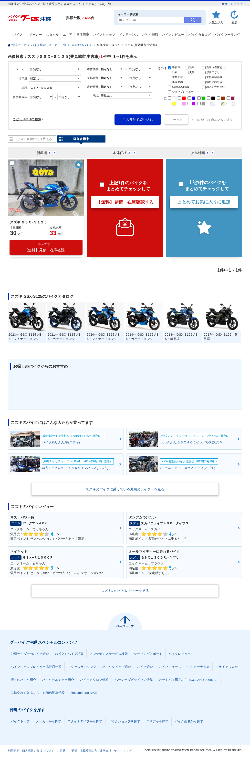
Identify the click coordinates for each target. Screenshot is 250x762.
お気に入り (216, 22)
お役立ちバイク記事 (69, 654)
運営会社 (105, 750)
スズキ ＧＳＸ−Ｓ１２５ (28, 222)
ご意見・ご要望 (67, 750)
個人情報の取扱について (38, 750)
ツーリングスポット (148, 654)
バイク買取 (150, 34)
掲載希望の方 (88, 750)
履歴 (234, 22)
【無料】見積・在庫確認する (125, 202)
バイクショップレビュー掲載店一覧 (36, 667)
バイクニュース (170, 667)
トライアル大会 (227, 667)
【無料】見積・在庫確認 (45, 247)
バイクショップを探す (124, 721)
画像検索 (82, 34)
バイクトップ (20, 721)
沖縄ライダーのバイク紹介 (30, 654)
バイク (17, 34)
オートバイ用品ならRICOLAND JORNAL (188, 680)
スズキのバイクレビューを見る (125, 591)
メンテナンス (128, 34)
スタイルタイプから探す (84, 721)
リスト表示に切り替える (34, 139)
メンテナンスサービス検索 (109, 654)
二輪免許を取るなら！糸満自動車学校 (38, 693)
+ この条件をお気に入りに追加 (212, 119)
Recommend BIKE (84, 693)
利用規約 (14, 750)
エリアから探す (157, 721)
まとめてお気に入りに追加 (203, 201)
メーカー (35, 34)
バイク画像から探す (189, 721)
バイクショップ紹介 (116, 667)
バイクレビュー (173, 34)
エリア (67, 34)
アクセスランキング (82, 667)
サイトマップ (231, 4)
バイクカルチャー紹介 (58, 680)
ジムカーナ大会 (198, 667)
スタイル (52, 34)
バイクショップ (104, 34)
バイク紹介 (145, 667)
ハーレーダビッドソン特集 (134, 680)
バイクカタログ (199, 34)
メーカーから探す (48, 721)
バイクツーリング (227, 34)
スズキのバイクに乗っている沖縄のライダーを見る (125, 489)
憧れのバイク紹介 (23, 680)
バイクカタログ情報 (94, 680)
